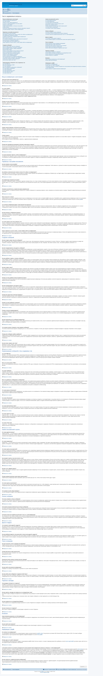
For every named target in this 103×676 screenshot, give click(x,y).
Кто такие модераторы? (49, 21)
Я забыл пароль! (6, 27)
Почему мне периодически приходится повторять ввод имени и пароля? (16, 28)
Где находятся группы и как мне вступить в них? (54, 23)
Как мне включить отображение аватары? (11, 40)
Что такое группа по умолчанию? (51, 27)
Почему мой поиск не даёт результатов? (53, 44)
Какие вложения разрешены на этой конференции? (55, 59)
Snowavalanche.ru (15, 4)
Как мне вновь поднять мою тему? (9, 59)
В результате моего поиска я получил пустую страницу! (55, 45)
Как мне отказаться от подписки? (51, 55)
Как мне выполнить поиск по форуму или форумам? (55, 43)
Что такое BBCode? (6, 63)
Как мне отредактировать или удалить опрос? (11, 51)
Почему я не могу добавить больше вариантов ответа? (13, 50)
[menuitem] (8, 9)
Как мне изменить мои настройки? (9, 33)
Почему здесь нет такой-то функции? (52, 65)
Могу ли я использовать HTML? (9, 64)
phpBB (81, 199)
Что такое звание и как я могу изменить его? (11, 41)
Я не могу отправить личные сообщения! (53, 32)
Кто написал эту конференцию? (51, 64)
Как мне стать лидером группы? (51, 24)
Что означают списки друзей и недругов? (53, 38)
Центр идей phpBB (70, 641)
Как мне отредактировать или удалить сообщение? (12, 47)
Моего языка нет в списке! (8, 37)
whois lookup (80, 649)
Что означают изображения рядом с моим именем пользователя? (15, 38)
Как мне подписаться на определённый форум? (54, 54)
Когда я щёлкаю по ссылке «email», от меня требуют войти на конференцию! (17, 42)
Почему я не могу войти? (7, 24)
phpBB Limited (40, 633)
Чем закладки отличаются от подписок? (52, 51)
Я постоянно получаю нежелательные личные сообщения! (56, 33)
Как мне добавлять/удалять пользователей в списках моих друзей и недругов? (60, 39)
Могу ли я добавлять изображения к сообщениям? (12, 67)
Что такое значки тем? (7, 72)
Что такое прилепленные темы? (9, 70)
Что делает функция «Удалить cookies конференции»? (13, 29)
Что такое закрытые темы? (8, 71)
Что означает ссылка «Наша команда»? (52, 28)
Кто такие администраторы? (50, 20)
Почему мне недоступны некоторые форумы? (11, 53)
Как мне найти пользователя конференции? (53, 46)
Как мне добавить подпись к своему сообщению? (12, 48)
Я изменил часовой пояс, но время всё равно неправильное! (14, 36)
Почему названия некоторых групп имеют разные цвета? (56, 25)
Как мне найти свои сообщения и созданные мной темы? (56, 47)
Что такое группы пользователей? (51, 22)
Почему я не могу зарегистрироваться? (10, 22)
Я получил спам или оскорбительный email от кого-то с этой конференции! (59, 34)
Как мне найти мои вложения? (51, 60)
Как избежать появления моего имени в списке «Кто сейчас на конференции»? (18, 34)
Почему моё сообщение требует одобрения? (11, 58)
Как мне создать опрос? (7, 49)
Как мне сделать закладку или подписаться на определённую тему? (58, 52)
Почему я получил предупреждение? (10, 55)
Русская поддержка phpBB (44, 672)
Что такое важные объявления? (9, 68)
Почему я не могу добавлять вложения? (10, 54)
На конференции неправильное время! (10, 35)
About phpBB (39, 634)
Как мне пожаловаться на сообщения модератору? (12, 56)
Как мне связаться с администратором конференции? (55, 68)
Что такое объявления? (7, 69)
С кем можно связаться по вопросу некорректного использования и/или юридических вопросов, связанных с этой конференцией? (65, 67)
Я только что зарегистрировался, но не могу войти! (12, 23)
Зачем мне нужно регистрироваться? (10, 20)
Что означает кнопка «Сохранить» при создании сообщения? (14, 57)
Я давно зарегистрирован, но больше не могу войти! (13, 25)
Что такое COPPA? (6, 21)
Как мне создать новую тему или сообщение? (11, 46)
